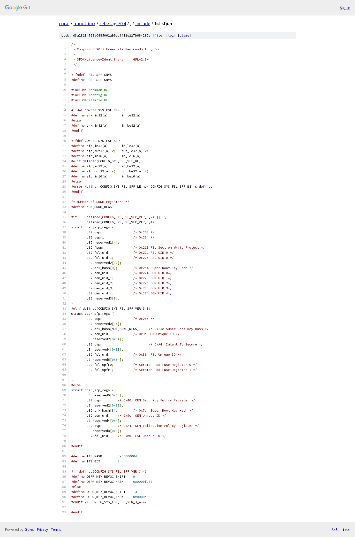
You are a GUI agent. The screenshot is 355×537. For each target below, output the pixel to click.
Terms (56, 529)
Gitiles (29, 529)
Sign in (345, 7)
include (142, 23)
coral (64, 23)
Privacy (42, 529)
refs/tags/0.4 (112, 23)
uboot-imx (84, 23)
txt (335, 529)
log (171, 35)
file (158, 35)
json (346, 529)
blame (184, 35)
